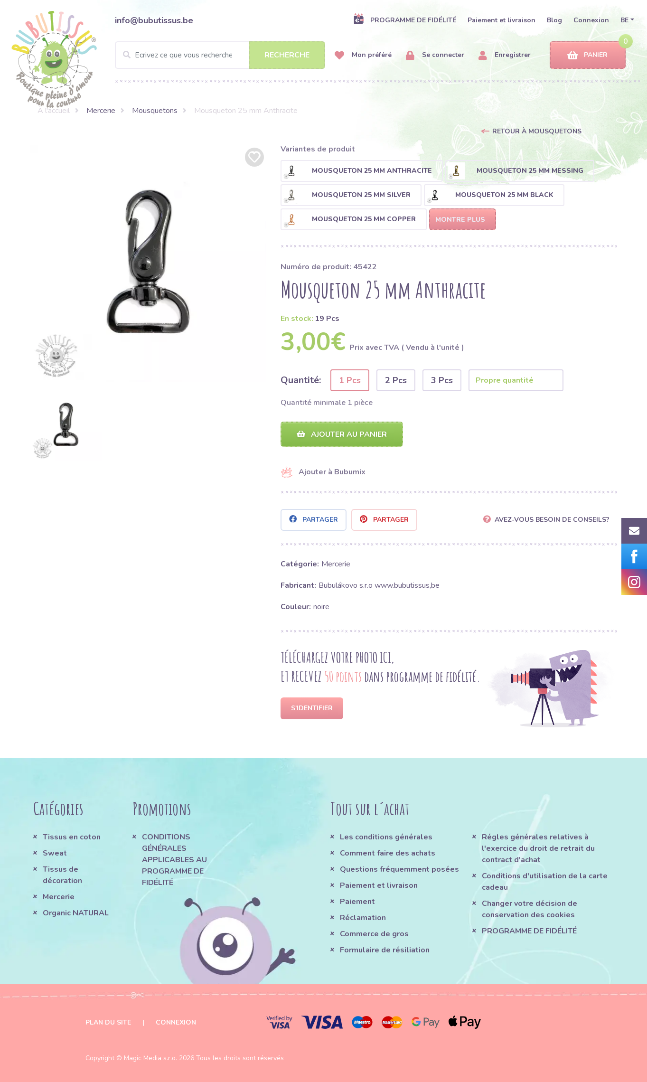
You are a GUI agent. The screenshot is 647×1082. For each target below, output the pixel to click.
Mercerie (100, 110)
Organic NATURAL (76, 913)
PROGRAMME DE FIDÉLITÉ (404, 20)
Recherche (286, 55)
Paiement (357, 901)
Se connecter (435, 55)
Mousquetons (155, 110)
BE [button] (624, 20)
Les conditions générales (386, 837)
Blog (554, 20)
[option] (148, 263)
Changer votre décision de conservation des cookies (529, 909)
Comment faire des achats (387, 853)
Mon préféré (363, 55)
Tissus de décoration (62, 875)
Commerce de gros (374, 934)
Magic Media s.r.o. (150, 1058)
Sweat (55, 853)
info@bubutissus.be (154, 20)
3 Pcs (442, 380)
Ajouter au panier (342, 434)
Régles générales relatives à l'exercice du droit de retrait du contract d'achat (538, 848)
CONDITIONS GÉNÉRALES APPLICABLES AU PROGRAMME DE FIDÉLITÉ (174, 860)
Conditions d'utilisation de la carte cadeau (545, 882)
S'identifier (312, 708)
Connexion (591, 20)
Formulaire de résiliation (385, 950)
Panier (587, 55)
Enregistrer (504, 55)
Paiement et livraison (501, 20)
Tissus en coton (72, 837)
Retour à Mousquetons (536, 131)
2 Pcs (396, 380)
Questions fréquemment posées (399, 869)
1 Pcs (350, 380)
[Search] (220, 55)
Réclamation (363, 918)
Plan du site (108, 1022)
